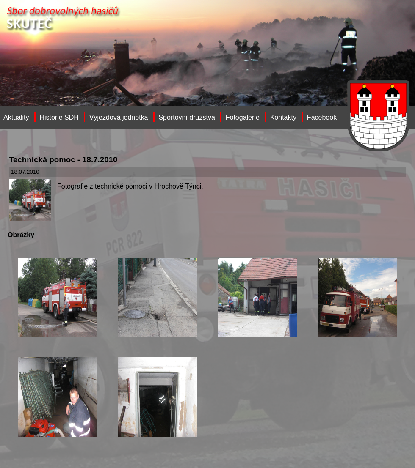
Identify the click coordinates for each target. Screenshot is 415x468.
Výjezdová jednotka (118, 117)
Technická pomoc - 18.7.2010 (63, 159)
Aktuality (16, 117)
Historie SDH (58, 117)
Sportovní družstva (186, 117)
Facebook (322, 117)
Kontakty (283, 117)
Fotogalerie (243, 117)
